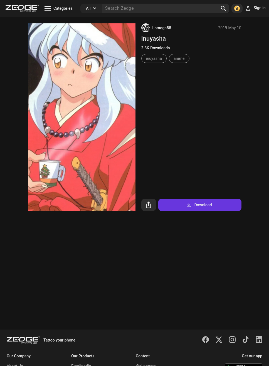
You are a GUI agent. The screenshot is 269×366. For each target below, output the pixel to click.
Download (199, 205)
